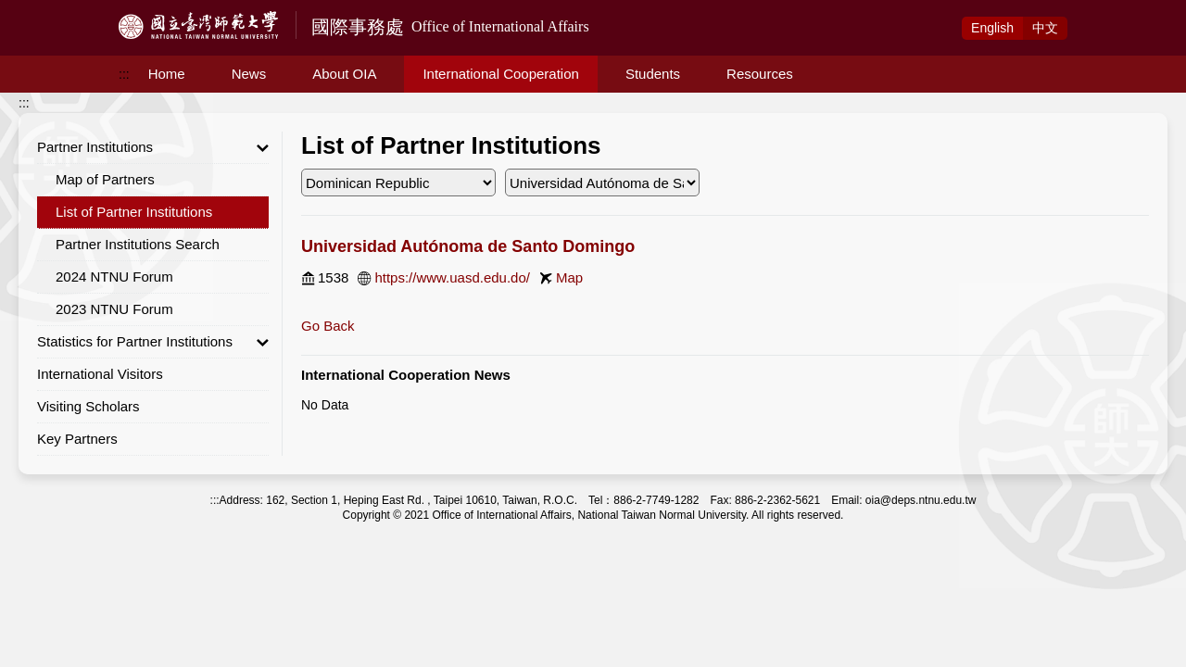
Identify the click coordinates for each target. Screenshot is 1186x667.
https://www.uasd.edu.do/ (452, 277)
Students (652, 74)
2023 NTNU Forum (114, 309)
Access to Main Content (68, 10)
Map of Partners (105, 179)
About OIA (344, 74)
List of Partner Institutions (134, 212)
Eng (992, 27)
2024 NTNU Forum (114, 276)
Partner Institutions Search (138, 244)
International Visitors (100, 374)
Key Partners (77, 439)
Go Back (328, 326)
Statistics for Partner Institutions (153, 342)
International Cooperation (500, 74)
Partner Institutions (153, 147)
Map (569, 277)
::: (124, 74)
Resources (759, 74)
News (249, 74)
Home (166, 74)
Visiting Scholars (88, 406)
